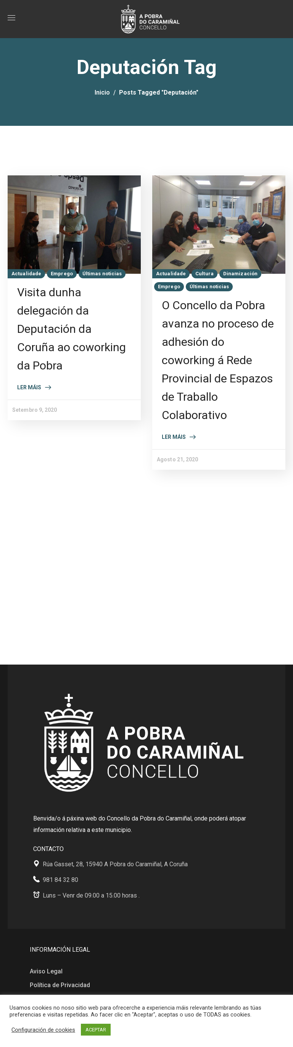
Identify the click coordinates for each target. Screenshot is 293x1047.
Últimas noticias (102, 273)
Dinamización (240, 273)
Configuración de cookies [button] (43, 1029)
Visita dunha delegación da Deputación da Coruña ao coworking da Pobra (71, 329)
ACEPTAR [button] (95, 1030)
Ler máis (29, 387)
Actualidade (26, 273)
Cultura (204, 273)
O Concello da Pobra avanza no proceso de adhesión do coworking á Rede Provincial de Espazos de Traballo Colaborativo (218, 360)
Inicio (102, 92)
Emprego (62, 273)
